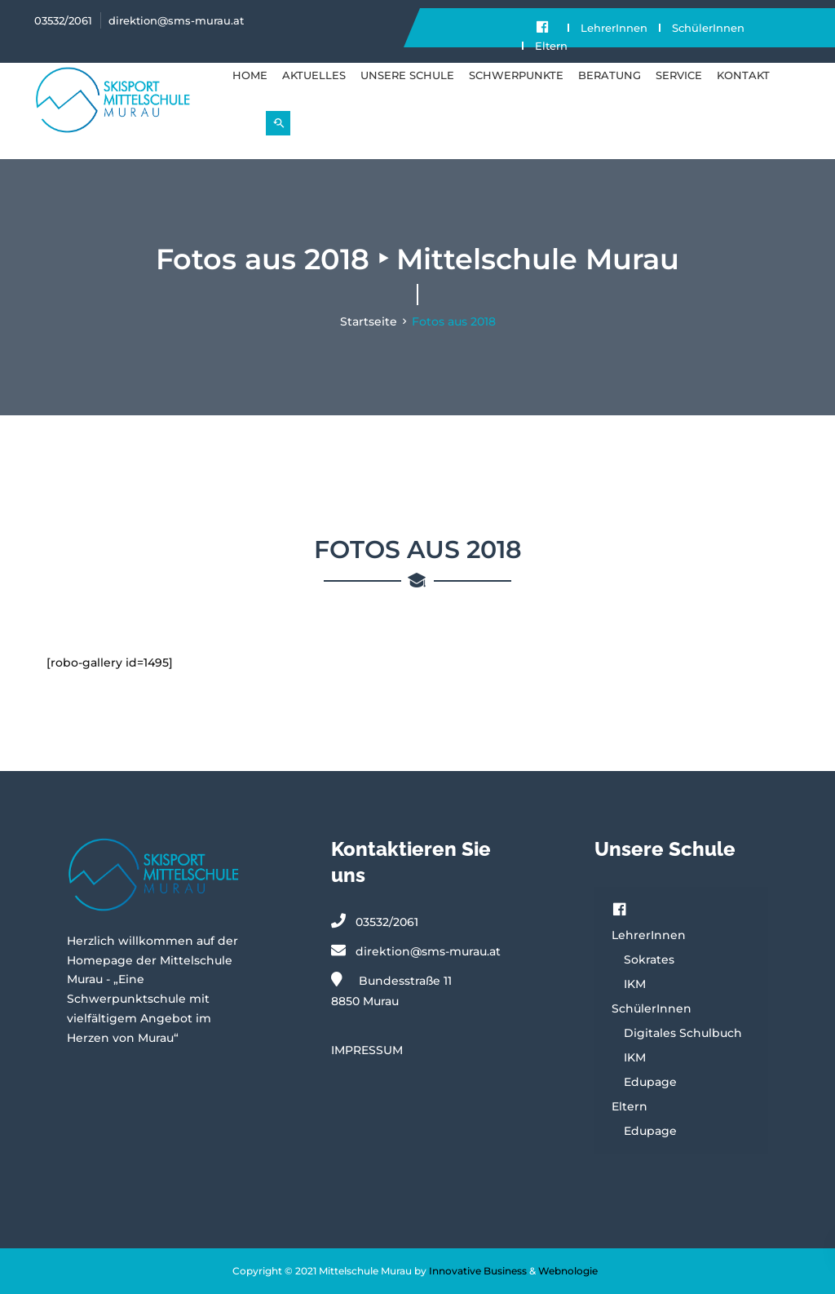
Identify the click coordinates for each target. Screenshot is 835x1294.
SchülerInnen (708, 27)
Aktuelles (314, 75)
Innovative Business (478, 1271)
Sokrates (649, 959)
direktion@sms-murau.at (176, 20)
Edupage (650, 1082)
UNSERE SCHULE (407, 75)
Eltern (551, 45)
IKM (635, 984)
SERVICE (679, 75)
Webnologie (568, 1271)
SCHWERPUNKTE (516, 75)
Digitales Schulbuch (683, 1033)
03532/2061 (63, 20)
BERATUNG (609, 75)
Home (249, 75)
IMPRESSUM (367, 1050)
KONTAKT (743, 75)
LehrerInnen (614, 27)
